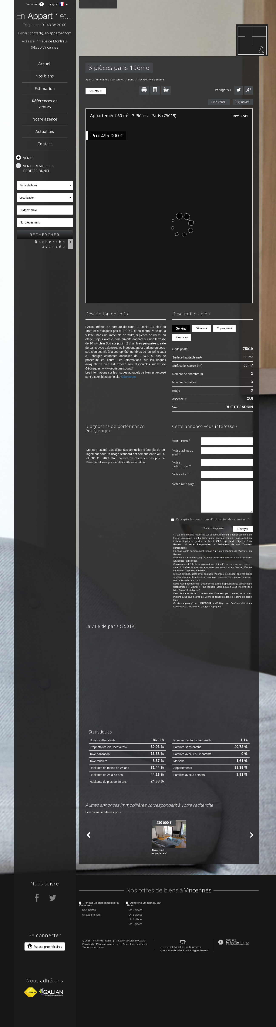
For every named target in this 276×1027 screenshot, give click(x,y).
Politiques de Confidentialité (230, 603)
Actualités (45, 131)
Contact (44, 143)
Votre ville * (180, 474)
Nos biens (45, 76)
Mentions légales (102, 1015)
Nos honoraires (136, 1015)
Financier (182, 337)
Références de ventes (45, 103)
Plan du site (85, 1015)
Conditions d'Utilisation (185, 606)
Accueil (44, 63)
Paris (131, 79)
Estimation (45, 88)
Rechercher (45, 234)
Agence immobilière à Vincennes (104, 79)
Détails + (201, 328)
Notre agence (44, 119)
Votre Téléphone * (181, 464)
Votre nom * (181, 440)
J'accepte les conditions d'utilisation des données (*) (213, 519)
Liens (115, 1015)
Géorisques (129, 376)
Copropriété (223, 328)
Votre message (183, 484)
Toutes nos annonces (90, 1018)
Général (181, 328)
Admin (123, 1015)
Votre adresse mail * (182, 452)
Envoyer (243, 529)
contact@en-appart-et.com (50, 33)
